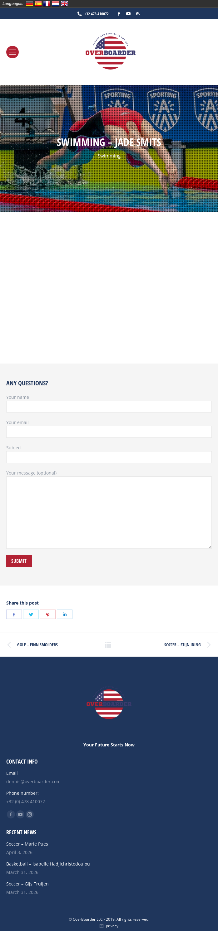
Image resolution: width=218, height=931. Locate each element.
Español (38, 3)
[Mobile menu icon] (12, 52)
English (64, 3)
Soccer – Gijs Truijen (27, 884)
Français (47, 3)
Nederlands (55, 3)
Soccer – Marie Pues (27, 844)
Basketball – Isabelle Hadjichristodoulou (48, 864)
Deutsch (29, 3)
